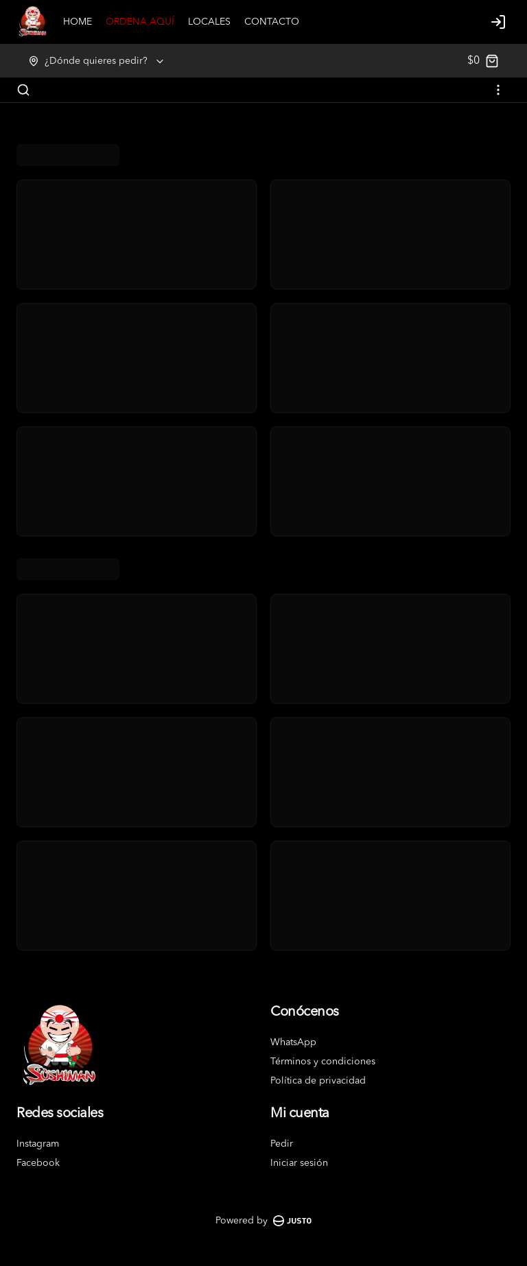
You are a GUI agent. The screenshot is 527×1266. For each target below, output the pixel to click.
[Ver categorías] (498, 89)
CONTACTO (271, 22)
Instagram (37, 1144)
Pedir (281, 1144)
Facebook (38, 1163)
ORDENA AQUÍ (140, 22)
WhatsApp (293, 1042)
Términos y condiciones (322, 1061)
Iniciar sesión (299, 1163)
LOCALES (209, 22)
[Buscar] (23, 90)
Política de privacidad (318, 1081)
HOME (77, 22)
